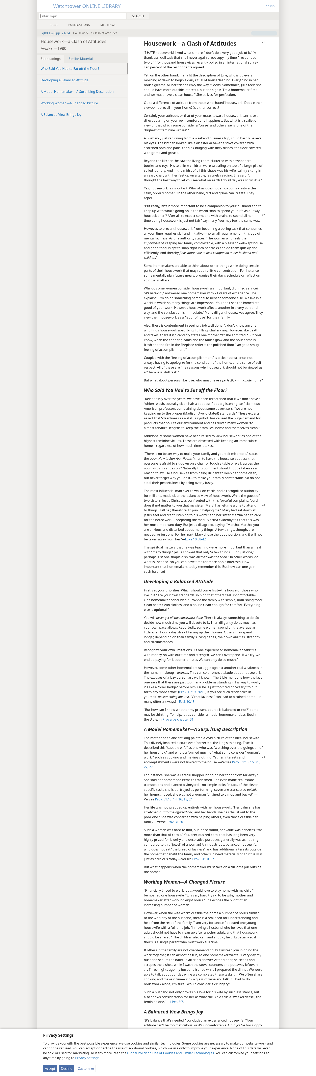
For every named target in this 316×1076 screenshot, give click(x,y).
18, (185, 799)
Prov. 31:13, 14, (166, 799)
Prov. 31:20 (174, 822)
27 (150, 767)
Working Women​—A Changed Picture (69, 103)
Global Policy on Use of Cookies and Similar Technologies (170, 1053)
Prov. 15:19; (187, 692)
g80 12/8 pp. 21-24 (54, 33)
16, (180, 799)
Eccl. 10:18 (186, 701)
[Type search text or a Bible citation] (80, 16)
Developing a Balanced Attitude (64, 80)
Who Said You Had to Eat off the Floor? (70, 68)
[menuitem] (274, 16)
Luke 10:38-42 (195, 539)
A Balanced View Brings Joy (61, 114)
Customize (86, 1068)
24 (190, 799)
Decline (66, 1068)
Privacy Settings (87, 1058)
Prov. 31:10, (240, 762)
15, (252, 762)
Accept (50, 1068)
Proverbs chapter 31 (177, 719)
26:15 (200, 692)
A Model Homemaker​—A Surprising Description (77, 91)
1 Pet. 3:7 (176, 1002)
